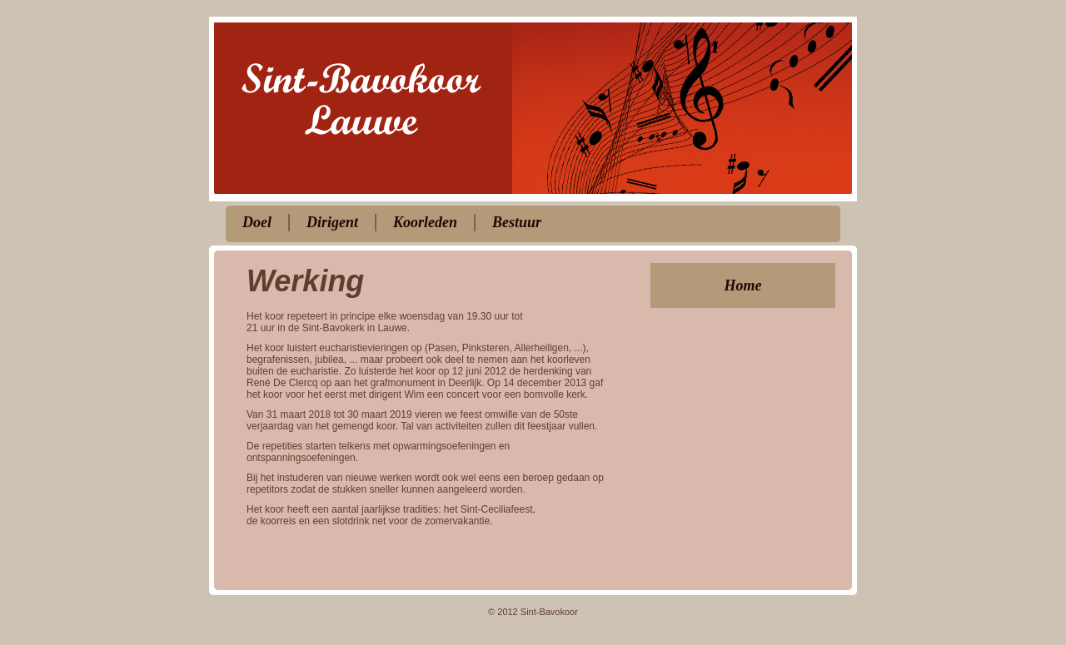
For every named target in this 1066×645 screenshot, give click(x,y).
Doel (256, 222)
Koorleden (425, 222)
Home (743, 285)
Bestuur (516, 222)
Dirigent (332, 222)
